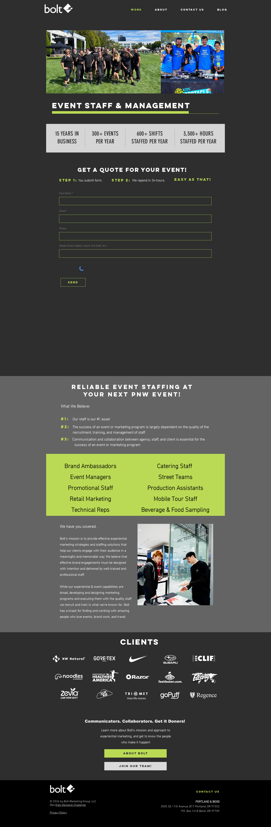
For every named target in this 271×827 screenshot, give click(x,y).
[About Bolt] (135, 753)
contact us (208, 791)
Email (62, 210)
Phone (62, 228)
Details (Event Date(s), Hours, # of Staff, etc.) (83, 245)
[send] (73, 282)
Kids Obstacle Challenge (70, 805)
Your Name (65, 193)
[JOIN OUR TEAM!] (135, 766)
